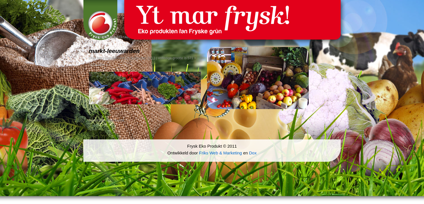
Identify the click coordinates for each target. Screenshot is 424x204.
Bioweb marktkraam (110, 37)
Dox (253, 152)
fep (99, 58)
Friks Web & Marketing (220, 152)
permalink (117, 120)
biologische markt (106, 108)
